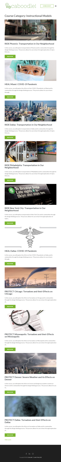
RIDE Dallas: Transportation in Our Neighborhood (28, 124)
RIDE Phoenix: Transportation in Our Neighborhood (29, 43)
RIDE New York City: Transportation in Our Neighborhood (25, 209)
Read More (10, 56)
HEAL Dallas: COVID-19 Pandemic (21, 251)
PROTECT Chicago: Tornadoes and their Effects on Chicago (29, 292)
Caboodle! (30, 457)
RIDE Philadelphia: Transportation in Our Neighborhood (24, 166)
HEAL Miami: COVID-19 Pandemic (21, 84)
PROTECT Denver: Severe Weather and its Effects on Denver (30, 378)
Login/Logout (47, 6)
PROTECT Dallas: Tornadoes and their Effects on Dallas (28, 421)
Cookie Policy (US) (37, 457)
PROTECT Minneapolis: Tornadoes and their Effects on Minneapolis (29, 335)
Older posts (8, 439)
